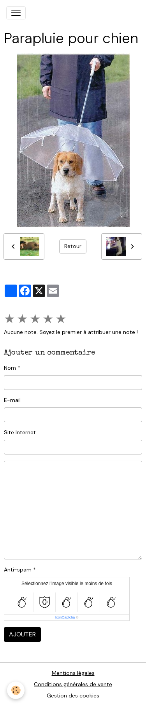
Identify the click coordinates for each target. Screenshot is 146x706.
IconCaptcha (65, 617)
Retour (72, 246)
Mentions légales (73, 672)
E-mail (12, 400)
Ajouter (22, 634)
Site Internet (20, 432)
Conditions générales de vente (73, 684)
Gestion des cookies (73, 695)
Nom (10, 367)
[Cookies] (16, 690)
